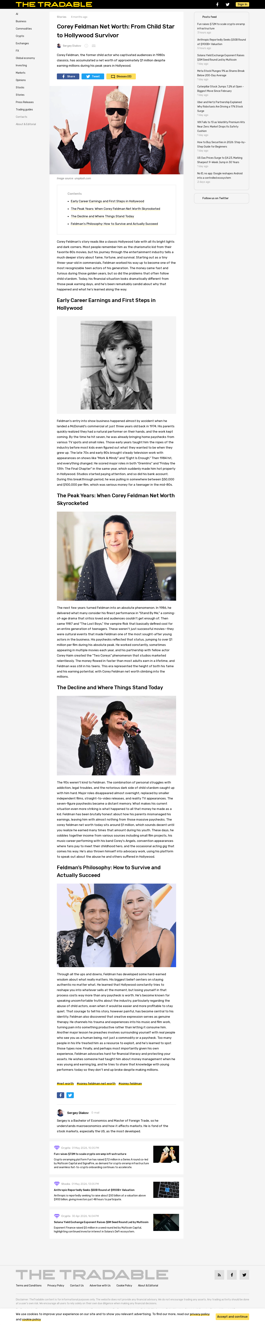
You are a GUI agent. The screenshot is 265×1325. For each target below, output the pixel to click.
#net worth (65, 1083)
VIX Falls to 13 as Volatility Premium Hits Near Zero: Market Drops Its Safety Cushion (221, 127)
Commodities (24, 28)
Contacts (21, 116)
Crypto (20, 36)
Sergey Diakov (69, 46)
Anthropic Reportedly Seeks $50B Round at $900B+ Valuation (94, 1190)
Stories (20, 94)
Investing (21, 65)
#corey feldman (130, 1083)
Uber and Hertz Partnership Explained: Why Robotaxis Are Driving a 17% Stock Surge (220, 107)
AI (17, 14)
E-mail (95, 1112)
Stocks (20, 87)
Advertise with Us (100, 1285)
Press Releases (25, 102)
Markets (20, 72)
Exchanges (22, 43)
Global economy (25, 58)
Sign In (242, 4)
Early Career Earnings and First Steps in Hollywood (107, 201)
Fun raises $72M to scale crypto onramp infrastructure (90, 1154)
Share (71, 76)
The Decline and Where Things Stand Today (102, 216)
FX (17, 50)
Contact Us (77, 1285)
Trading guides (24, 109)
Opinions (21, 80)
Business (21, 21)
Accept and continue (232, 1316)
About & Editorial (26, 124)
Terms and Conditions (29, 1285)
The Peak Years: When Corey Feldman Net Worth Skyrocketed (115, 209)
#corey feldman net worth (96, 1083)
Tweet (96, 76)
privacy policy (200, 1314)
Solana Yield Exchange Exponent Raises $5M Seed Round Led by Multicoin (101, 1222)
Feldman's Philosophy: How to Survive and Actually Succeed (114, 224)
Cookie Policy (124, 1285)
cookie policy (31, 1319)
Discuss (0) (124, 76)
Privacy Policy (55, 1285)
